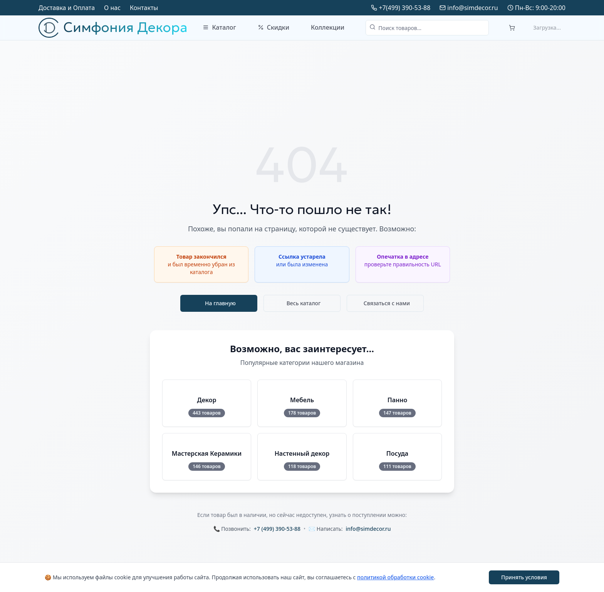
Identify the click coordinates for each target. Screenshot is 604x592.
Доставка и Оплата (67, 7)
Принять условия (524, 577)
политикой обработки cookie (395, 577)
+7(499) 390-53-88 (404, 7)
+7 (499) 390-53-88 (277, 528)
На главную (220, 303)
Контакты (144, 7)
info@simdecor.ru (472, 7)
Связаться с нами (387, 303)
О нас (112, 7)
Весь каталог (304, 303)
